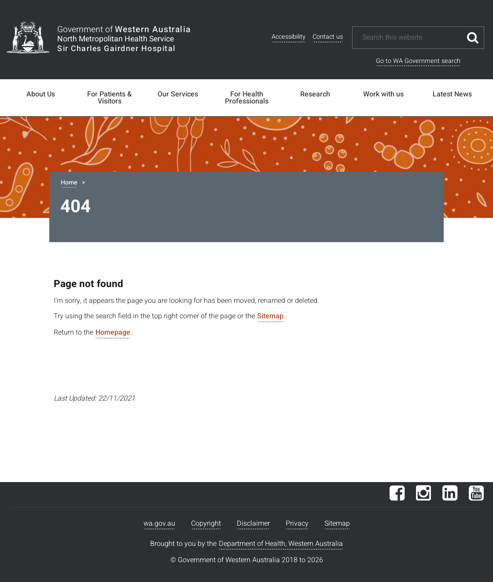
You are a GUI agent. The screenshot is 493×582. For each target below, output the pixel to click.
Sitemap (270, 316)
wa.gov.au (159, 523)
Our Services (178, 94)
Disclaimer (253, 523)
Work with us (383, 94)
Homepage (113, 332)
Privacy (297, 523)
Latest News (452, 94)
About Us (40, 94)
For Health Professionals (247, 97)
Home (69, 182)
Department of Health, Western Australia (281, 543)
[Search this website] (411, 37)
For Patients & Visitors (109, 97)
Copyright (206, 523)
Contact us (328, 36)
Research (315, 94)
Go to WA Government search (418, 61)
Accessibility (288, 36)
